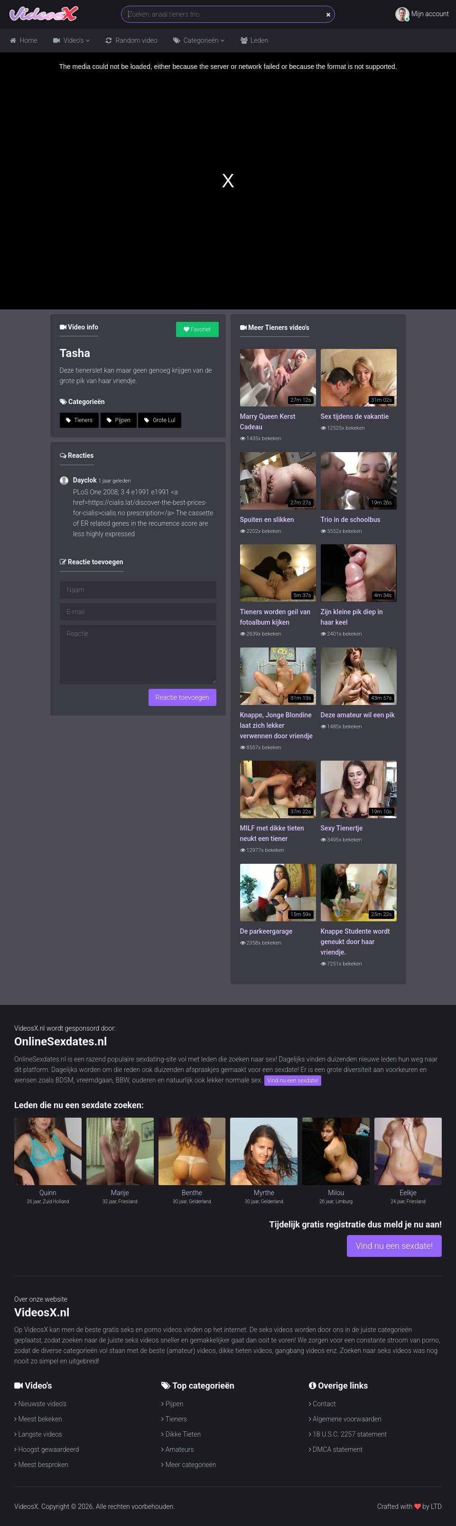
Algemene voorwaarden (345, 1419)
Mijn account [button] (422, 14)
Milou (336, 1193)
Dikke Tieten (181, 1434)
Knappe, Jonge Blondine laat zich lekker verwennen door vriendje (276, 725)
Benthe (192, 1193)
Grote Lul (159, 420)
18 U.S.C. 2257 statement (348, 1434)
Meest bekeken (38, 1419)
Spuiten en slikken (267, 519)
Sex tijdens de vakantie (355, 416)
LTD (436, 1506)
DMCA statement (336, 1449)
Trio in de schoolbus (351, 519)
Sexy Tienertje (342, 828)
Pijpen (118, 420)
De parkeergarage (266, 931)
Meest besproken (41, 1464)
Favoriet (197, 329)
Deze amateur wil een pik (358, 715)
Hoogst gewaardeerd (46, 1449)
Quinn (47, 1193)
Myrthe (264, 1193)
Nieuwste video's (40, 1404)
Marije (120, 1193)
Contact (322, 1404)
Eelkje (408, 1193)
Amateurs (177, 1449)
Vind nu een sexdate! (292, 1080)
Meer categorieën (188, 1464)
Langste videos (38, 1434)
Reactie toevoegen (182, 697)
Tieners (79, 420)
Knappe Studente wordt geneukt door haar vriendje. (355, 941)
